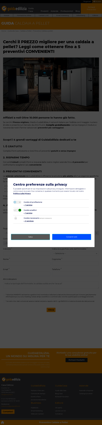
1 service (28, 205)
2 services (29, 221)
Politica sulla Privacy (22, 194)
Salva (30, 237)
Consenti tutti (71, 237)
